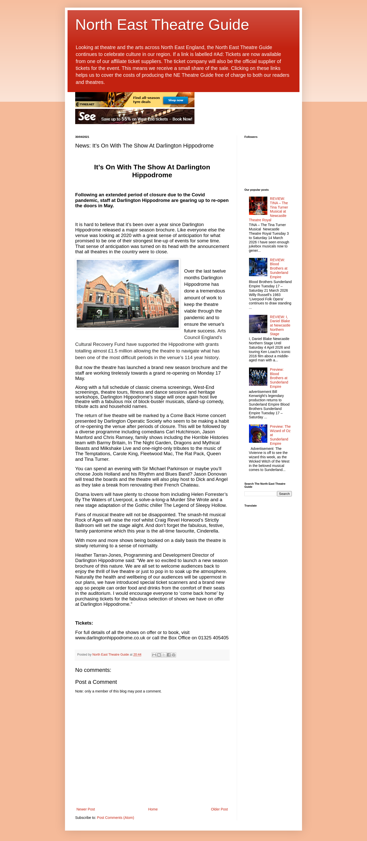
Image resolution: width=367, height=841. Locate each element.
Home (153, 809)
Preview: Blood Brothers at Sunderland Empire (279, 378)
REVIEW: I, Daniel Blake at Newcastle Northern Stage (280, 325)
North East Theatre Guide (162, 24)
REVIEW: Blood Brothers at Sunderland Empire (279, 268)
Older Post (219, 809)
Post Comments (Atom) (115, 818)
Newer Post (85, 809)
